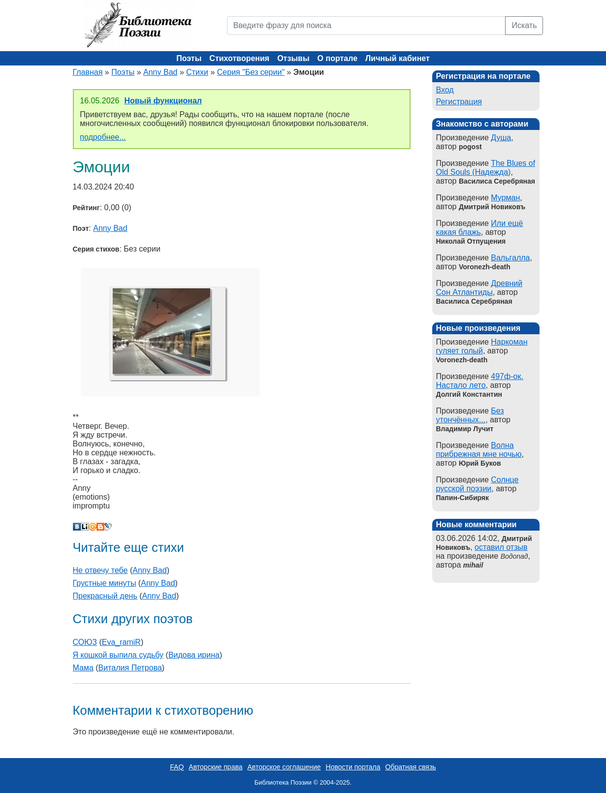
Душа (501, 137)
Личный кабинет (397, 58)
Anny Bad (160, 72)
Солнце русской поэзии (477, 484)
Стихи (197, 72)
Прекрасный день (105, 596)
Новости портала (353, 767)
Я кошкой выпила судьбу (118, 655)
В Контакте (77, 527)
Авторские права (215, 767)
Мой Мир (92, 527)
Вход (445, 90)
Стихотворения (239, 58)
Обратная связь (410, 767)
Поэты (188, 58)
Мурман (505, 197)
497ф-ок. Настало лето (479, 380)
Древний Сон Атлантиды (479, 287)
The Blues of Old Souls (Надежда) (486, 167)
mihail (473, 565)
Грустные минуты (104, 583)
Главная (88, 72)
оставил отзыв (501, 547)
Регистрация (459, 101)
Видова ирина (194, 655)
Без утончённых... (470, 415)
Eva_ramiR (121, 642)
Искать (524, 25)
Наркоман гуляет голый (482, 346)
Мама (83, 668)
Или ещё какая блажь (479, 227)
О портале (337, 58)
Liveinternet (85, 527)
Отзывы (293, 58)
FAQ (177, 767)
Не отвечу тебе (100, 570)
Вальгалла (510, 258)
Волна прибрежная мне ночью (479, 449)
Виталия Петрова (130, 668)
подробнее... (103, 137)
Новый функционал (163, 100)
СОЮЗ (85, 642)
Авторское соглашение (283, 767)
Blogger (100, 527)
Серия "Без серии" (251, 72)
